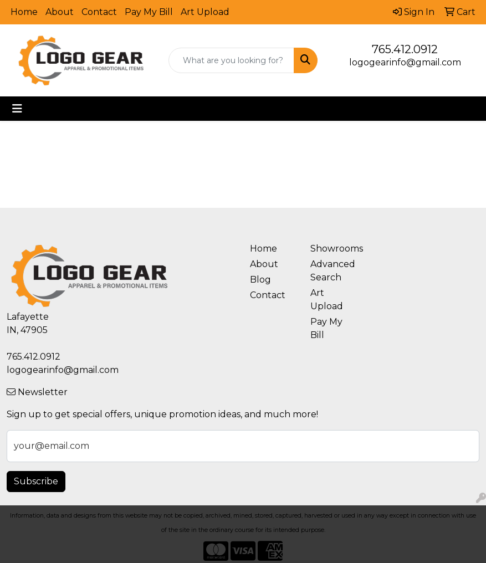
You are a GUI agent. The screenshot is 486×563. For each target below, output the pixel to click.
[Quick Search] (231, 60)
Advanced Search (332, 271)
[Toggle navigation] (17, 108)
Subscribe (36, 481)
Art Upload (205, 12)
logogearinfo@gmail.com (405, 62)
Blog (260, 279)
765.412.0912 (405, 49)
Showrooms (334, 248)
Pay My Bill (149, 12)
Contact (99, 12)
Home (24, 12)
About (59, 12)
